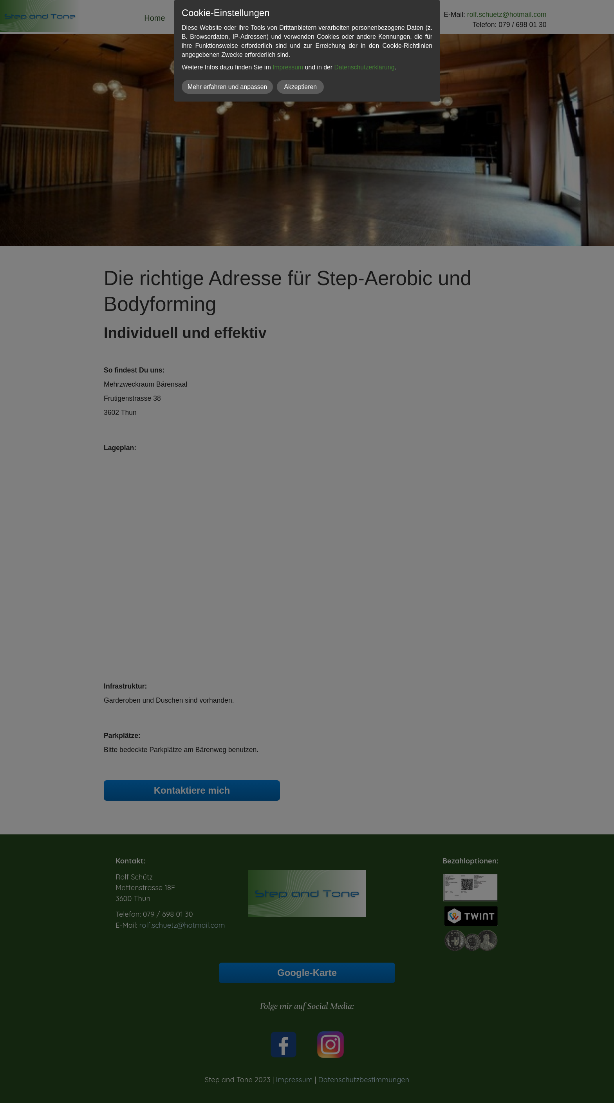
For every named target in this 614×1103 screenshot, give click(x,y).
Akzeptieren (300, 87)
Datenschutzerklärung (364, 67)
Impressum (288, 67)
